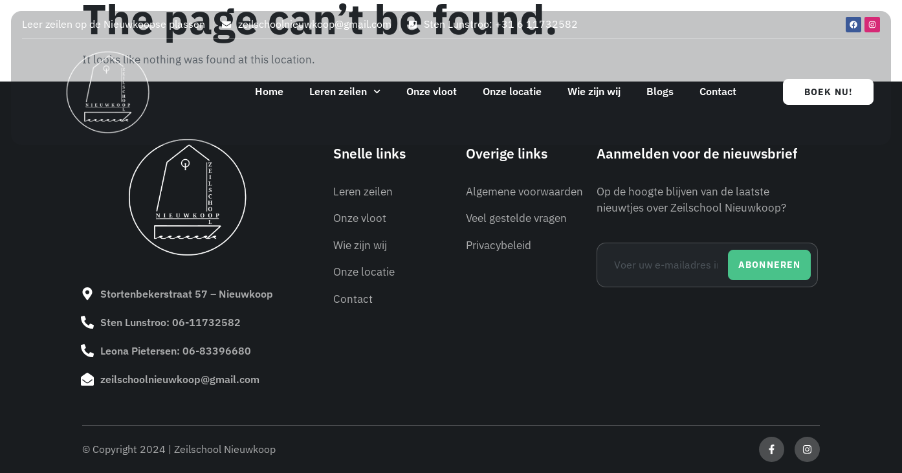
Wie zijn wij (594, 91)
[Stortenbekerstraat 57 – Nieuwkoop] (87, 294)
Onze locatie (512, 91)
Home (269, 91)
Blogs (660, 91)
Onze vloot (431, 91)
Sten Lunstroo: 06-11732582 (170, 322)
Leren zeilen (344, 92)
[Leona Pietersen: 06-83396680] (87, 351)
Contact (717, 91)
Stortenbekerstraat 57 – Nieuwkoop (186, 293)
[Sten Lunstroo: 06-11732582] (87, 322)
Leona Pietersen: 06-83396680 (175, 350)
